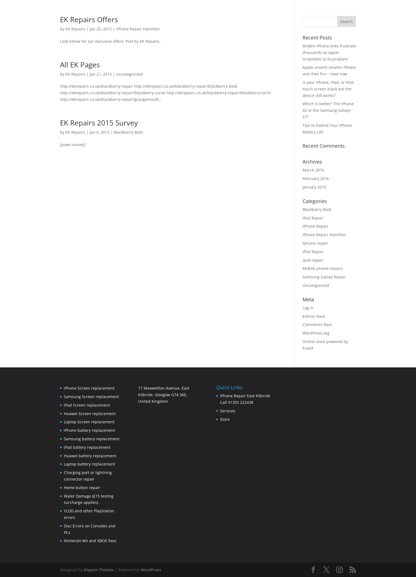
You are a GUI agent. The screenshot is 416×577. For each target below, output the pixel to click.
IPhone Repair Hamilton (138, 29)
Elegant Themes (99, 569)
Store (225, 419)
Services (227, 410)
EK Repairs (75, 29)
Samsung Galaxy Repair (324, 276)
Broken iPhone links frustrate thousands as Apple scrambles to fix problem (329, 52)
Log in (308, 307)
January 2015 (314, 187)
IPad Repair (313, 218)
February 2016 (316, 178)
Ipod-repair (313, 260)
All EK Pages (80, 65)
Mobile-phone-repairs (323, 268)
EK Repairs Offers (89, 19)
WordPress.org (316, 333)
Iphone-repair (315, 243)
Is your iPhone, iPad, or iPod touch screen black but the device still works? (328, 89)
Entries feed (314, 316)
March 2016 (313, 170)
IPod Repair (313, 251)
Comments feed (317, 324)
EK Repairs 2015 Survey (99, 123)
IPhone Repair (315, 226)
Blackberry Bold (128, 132)
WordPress (151, 569)
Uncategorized (129, 74)
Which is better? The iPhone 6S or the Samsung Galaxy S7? (328, 110)
